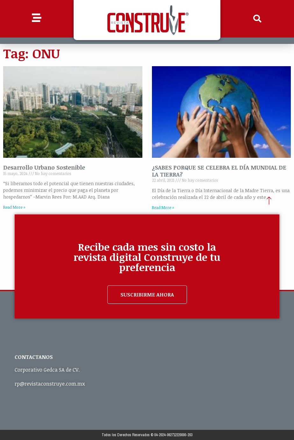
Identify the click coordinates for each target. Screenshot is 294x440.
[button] (257, 19)
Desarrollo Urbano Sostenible (44, 167)
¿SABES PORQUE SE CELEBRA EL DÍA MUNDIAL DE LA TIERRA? (219, 171)
